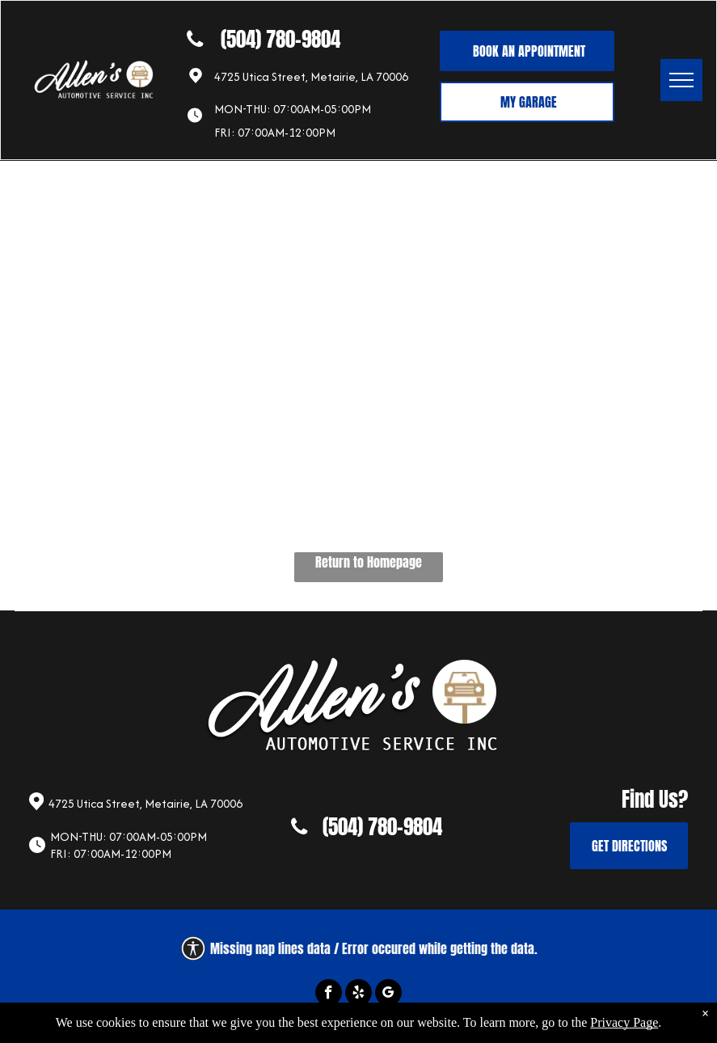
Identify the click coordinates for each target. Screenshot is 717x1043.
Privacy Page (624, 1030)
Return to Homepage (368, 562)
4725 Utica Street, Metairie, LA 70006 (311, 76)
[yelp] (358, 994)
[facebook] (328, 994)
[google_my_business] (388, 994)
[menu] (681, 80)
